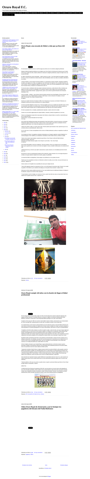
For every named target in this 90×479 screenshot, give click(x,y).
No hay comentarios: (38, 278)
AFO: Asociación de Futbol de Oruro (9, 12)
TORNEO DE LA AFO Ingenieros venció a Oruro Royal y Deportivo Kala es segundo (10, 41)
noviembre (7, 133)
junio (6, 134)
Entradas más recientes (27, 465)
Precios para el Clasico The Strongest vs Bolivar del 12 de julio (81, 50)
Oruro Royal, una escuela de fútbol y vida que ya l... (10, 139)
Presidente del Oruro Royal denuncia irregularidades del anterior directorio (9, 80)
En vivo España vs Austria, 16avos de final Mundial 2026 (82, 42)
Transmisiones (6, 14)
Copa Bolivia (27, 12)
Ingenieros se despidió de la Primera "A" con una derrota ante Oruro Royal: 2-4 (10, 104)
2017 (5, 155)
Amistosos (20, 12)
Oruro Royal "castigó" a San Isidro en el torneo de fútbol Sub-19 (10, 49)
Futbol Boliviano (76, 48)
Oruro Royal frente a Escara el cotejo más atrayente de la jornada (9, 57)
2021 (5, 127)
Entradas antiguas (64, 465)
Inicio (46, 465)
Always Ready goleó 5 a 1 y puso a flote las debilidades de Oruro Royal (10, 112)
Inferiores (52, 12)
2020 (5, 129)
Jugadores (58, 12)
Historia (46, 12)
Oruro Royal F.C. (14, 7)
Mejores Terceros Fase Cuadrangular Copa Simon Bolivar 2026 (81, 64)
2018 (5, 153)
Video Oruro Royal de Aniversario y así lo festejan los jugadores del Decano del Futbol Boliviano (41, 408)
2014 (5, 160)
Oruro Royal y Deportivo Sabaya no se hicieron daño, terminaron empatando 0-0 (10, 96)
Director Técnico (34, 12)
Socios (75, 12)
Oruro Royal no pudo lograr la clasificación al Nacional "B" (8, 72)
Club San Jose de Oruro (77, 74)
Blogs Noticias (75, 84)
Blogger (49, 476)
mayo (6, 136)
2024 (5, 122)
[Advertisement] (41, 27)
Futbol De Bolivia (76, 40)
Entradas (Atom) (48, 468)
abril (6, 149)
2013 (5, 162)
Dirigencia (41, 12)
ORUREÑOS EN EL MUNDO (78, 108)
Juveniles (64, 12)
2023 (5, 124)
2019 (5, 151)
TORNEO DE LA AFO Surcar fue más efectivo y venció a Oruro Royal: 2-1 (10, 88)
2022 (5, 126)
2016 (5, 157)
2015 (5, 158)
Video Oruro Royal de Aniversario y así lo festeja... (9, 146)
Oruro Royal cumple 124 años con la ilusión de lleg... (10, 142)
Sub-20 (80, 12)
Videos (12, 14)
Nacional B (70, 12)
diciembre (7, 131)
